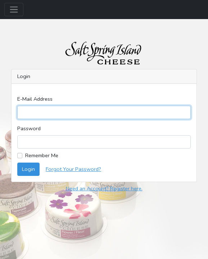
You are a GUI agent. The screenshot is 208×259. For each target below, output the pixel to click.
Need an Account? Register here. (104, 188)
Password (29, 128)
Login (28, 169)
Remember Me (41, 155)
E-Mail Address (35, 99)
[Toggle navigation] (13, 9)
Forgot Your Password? (73, 169)
